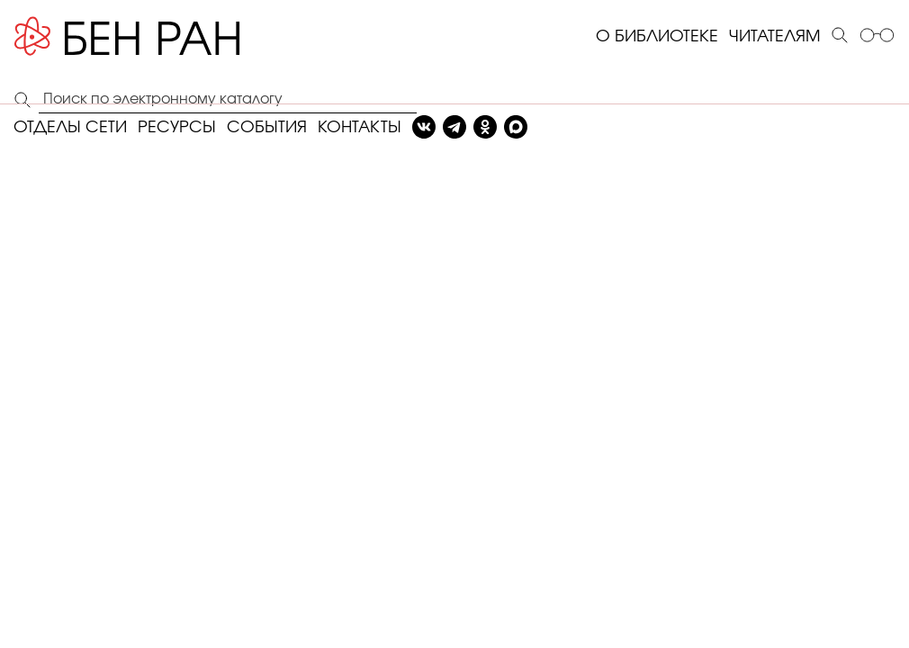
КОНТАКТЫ (359, 128)
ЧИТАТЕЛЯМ (775, 37)
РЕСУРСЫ (177, 128)
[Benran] (154, 37)
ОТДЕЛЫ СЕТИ (70, 128)
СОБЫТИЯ (267, 128)
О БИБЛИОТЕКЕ (657, 37)
